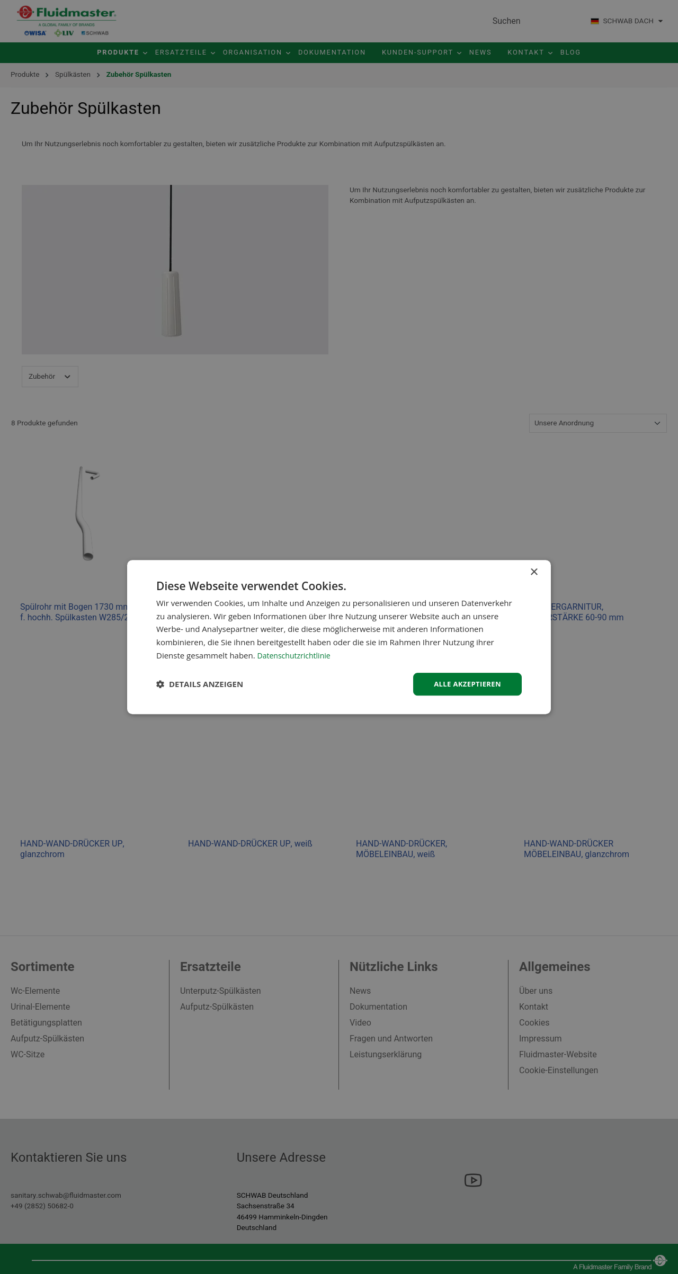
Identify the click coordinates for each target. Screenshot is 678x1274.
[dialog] (339, 637)
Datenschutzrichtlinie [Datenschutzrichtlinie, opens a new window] (296, 654)
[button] (199, 684)
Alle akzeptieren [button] (465, 684)
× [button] (534, 571)
